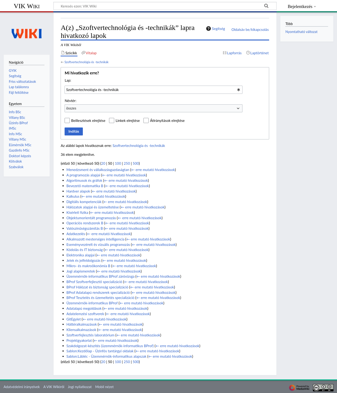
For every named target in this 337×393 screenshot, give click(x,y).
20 (103, 163)
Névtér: (70, 100)
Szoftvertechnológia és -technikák (86, 62)
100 (118, 163)
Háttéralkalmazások (81, 324)
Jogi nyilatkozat (80, 387)
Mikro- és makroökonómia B (88, 266)
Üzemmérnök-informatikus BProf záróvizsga (100, 276)
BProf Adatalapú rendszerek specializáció (98, 292)
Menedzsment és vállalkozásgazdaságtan (97, 169)
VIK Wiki (27, 6)
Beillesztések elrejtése (88, 120)
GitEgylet (73, 319)
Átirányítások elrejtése (167, 120)
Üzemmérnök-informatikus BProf (92, 303)
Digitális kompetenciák (84, 202)
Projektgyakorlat (79, 340)
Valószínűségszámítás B (84, 228)
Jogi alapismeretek (80, 271)
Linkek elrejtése (128, 120)
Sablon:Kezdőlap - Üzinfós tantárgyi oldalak (100, 351)
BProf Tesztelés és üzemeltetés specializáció (100, 297)
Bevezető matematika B (84, 186)
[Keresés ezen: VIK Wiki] (165, 6)
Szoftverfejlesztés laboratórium (90, 335)
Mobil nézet (104, 387)
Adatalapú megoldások (84, 308)
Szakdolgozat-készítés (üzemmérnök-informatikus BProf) (110, 346)
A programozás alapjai (83, 175)
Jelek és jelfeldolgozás (83, 260)
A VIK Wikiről (53, 387)
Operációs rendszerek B (84, 223)
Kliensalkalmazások (81, 330)
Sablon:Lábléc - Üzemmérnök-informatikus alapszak (106, 356)
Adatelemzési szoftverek (85, 314)
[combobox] (153, 90)
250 (127, 163)
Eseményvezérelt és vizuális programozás (98, 244)
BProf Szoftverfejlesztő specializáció (94, 282)
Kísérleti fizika (77, 212)
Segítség (215, 28)
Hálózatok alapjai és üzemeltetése (92, 207)
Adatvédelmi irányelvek (22, 387)
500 (136, 163)
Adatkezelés (75, 234)
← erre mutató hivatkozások (153, 169)
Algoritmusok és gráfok (84, 180)
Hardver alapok (78, 191)
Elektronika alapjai (80, 255)
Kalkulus (73, 196)
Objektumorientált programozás (91, 218)
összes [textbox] (71, 108)
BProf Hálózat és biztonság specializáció (97, 287)
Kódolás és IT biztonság (84, 249)
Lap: (68, 80)
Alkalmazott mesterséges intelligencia (95, 239)
